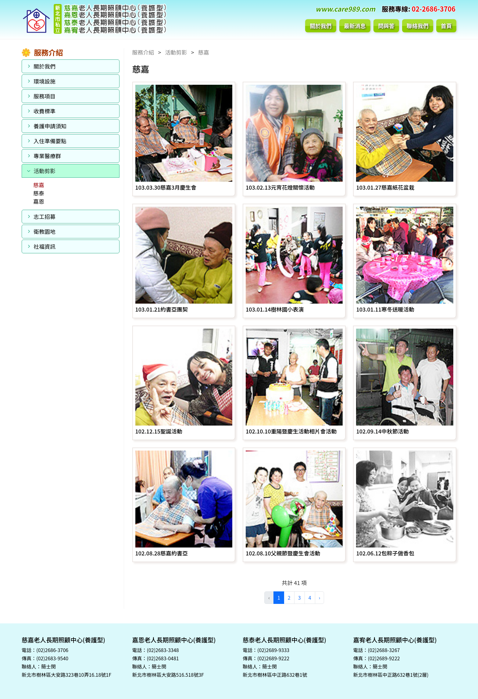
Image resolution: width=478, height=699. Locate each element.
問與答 (386, 26)
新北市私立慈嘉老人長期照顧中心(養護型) (94, 19)
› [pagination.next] (319, 597)
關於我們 (321, 26)
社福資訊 (44, 246)
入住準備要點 (50, 141)
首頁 (446, 26)
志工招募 (44, 216)
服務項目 (44, 96)
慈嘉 (38, 185)
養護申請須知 (50, 126)
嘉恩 (38, 201)
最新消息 (355, 26)
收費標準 (44, 111)
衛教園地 (44, 231)
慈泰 (38, 193)
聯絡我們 (418, 26)
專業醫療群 (47, 156)
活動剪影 (44, 171)
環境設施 (44, 81)
